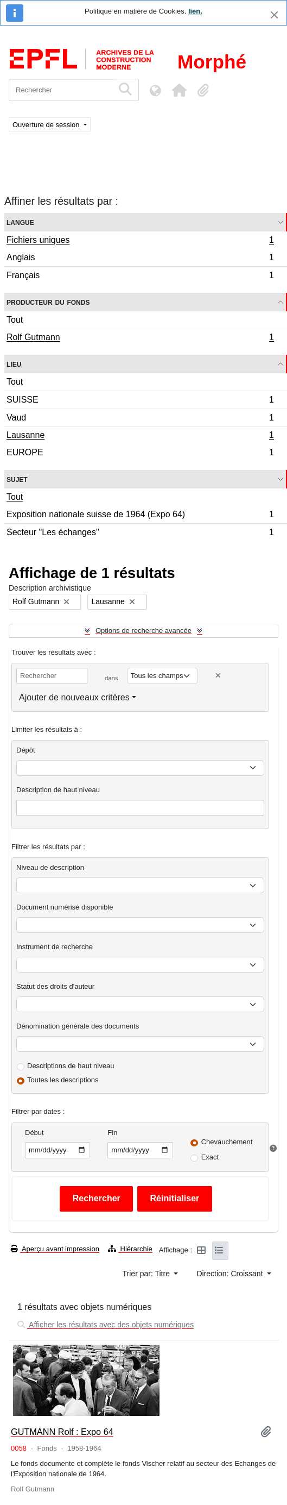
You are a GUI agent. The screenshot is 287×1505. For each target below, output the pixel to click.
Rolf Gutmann (140, 338)
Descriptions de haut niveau (70, 1066)
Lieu (14, 364)
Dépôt (25, 750)
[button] (179, 90)
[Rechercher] (61, 90)
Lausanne (140, 436)
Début (34, 1132)
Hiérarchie (130, 1249)
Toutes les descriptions (63, 1080)
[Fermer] (274, 15)
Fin (112, 1132)
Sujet (17, 479)
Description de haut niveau (58, 790)
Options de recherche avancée (143, 630)
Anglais (140, 259)
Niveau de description (50, 867)
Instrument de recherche (54, 947)
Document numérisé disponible (64, 907)
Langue (20, 222)
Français (140, 276)
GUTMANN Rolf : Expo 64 (62, 1432)
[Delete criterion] (218, 676)
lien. (195, 11)
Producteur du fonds (48, 302)
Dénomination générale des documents (77, 1026)
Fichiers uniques (140, 241)
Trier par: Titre (147, 1273)
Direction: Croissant (230, 1273)
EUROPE (140, 453)
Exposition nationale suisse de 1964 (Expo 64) (140, 516)
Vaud (140, 419)
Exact (210, 1157)
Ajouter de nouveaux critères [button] (74, 697)
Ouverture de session (46, 125)
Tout (15, 319)
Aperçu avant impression (55, 1249)
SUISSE (140, 401)
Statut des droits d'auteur (55, 986)
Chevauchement (227, 1142)
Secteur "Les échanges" (140, 533)
